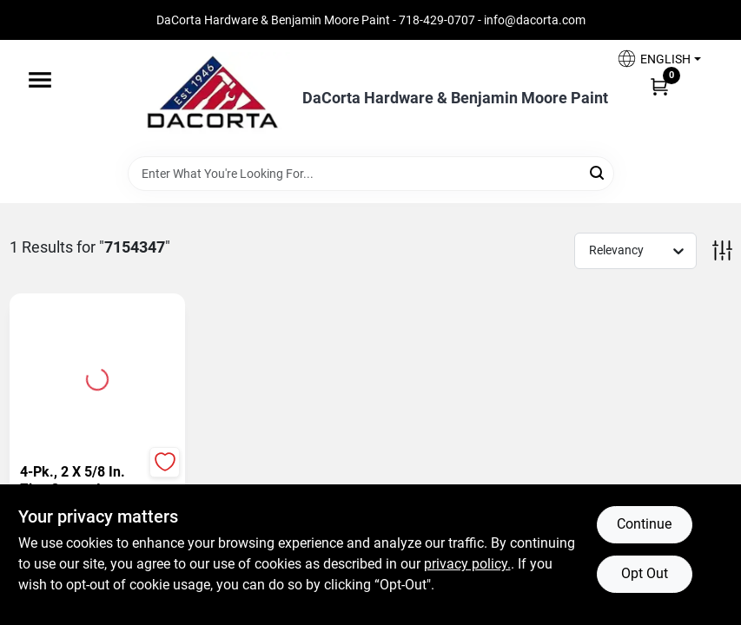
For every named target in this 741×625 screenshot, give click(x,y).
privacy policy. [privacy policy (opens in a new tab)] (467, 564)
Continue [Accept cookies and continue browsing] (644, 524)
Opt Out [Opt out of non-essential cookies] (644, 573)
